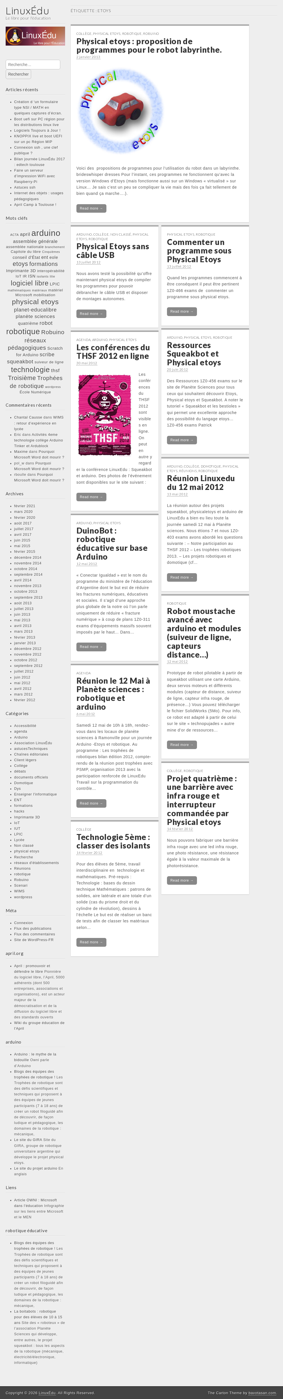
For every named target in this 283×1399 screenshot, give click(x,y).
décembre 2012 (28, 649)
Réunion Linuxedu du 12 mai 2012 (201, 482)
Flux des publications (33, 929)
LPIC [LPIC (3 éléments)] (55, 284)
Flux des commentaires (34, 934)
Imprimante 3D (27, 817)
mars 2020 (23, 512)
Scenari (21, 886)
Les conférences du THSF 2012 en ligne (113, 351)
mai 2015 (22, 546)
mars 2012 (23, 694)
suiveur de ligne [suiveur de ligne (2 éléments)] (49, 362)
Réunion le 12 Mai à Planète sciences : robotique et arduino (113, 693)
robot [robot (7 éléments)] (46, 323)
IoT (17, 823)
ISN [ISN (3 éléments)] (32, 276)
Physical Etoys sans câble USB (112, 250)
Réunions (22, 869)
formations (23, 806)
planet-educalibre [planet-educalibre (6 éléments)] (35, 310)
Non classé (24, 846)
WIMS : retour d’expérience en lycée (39, 423)
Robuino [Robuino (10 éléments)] (53, 332)
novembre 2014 (28, 563)
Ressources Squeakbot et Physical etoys (194, 353)
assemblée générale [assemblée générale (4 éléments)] (35, 241)
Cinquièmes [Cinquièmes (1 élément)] (51, 251)
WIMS (19, 891)
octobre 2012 (25, 660)
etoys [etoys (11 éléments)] (20, 264)
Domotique (23, 783)
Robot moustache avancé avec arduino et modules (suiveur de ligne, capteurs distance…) (204, 632)
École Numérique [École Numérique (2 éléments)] (35, 392)
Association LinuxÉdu (33, 743)
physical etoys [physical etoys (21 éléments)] (35, 302)
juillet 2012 (24, 671)
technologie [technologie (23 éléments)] (30, 370)
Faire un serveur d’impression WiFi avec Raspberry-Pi (34, 176)
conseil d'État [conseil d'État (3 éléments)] (26, 257)
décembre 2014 (28, 558)
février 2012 (24, 700)
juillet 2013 (24, 609)
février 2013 (24, 637)
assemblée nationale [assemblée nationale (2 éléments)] (25, 247)
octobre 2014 (25, 569)
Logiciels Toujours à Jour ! (37, 131)
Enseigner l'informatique (35, 794)
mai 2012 (22, 683)
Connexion (23, 923)
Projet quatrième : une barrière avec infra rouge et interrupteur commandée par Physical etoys (202, 800)
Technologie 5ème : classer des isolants (113, 841)
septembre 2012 (28, 666)
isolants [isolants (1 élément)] (43, 276)
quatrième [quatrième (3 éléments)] (28, 323)
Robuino (21, 880)
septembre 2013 (28, 598)
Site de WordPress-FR (34, 940)
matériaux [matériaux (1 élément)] (39, 290)
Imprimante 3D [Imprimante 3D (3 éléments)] (21, 270)
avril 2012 (23, 689)
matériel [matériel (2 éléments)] (55, 290)
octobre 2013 (25, 592)
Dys (17, 789)
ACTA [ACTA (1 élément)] (14, 234)
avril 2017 (23, 535)
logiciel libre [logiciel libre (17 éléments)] (30, 283)
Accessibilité (25, 726)
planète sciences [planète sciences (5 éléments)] (35, 316)
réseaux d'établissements (36, 863)
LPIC (18, 834)
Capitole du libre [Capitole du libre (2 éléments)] (26, 251)
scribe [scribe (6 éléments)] (47, 354)
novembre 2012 (28, 654)
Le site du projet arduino (35, 1168)
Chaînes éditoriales (31, 754)
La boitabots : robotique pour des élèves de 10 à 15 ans (38, 1317)
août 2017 (23, 523)
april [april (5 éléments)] (25, 234)
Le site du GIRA (28, 1140)
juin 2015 (22, 540)
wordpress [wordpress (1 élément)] (53, 387)
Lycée (19, 840)
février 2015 (24, 552)
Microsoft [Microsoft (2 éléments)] (23, 295)
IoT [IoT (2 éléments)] (19, 276)
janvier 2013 (25, 643)
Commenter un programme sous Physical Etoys (199, 250)
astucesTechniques (31, 749)
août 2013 (23, 603)
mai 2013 (22, 620)
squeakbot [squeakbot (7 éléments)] (20, 361)
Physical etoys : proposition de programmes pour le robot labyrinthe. (149, 45)
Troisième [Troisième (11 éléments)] (22, 378)
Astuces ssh (25, 187)
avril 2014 (23, 580)
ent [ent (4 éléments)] (44, 257)
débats (20, 771)
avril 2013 (23, 626)
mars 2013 (23, 632)
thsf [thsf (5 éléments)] (55, 370)
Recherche (23, 857)
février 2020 (24, 518)
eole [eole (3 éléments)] (54, 257)
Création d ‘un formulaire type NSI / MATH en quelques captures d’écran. (38, 107)
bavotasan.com (262, 1393)
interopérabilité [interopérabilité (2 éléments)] (51, 271)
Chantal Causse (28, 417)
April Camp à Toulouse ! (35, 205)
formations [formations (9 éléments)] (43, 264)
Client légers (25, 760)
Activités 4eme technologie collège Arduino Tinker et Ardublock (38, 440)
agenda (20, 731)
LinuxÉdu (28, 10)
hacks (19, 811)
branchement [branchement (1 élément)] (55, 247)
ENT (18, 800)
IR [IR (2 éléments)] (25, 276)
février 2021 (24, 506)
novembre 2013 (28, 586)
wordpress (23, 897)
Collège (21, 766)
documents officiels (31, 777)
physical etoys (26, 851)
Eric (17, 435)
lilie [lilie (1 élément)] (52, 276)
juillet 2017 (24, 529)
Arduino (21, 737)
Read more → (91, 208)
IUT (17, 829)
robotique (22, 874)
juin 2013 (22, 615)
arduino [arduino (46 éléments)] (46, 233)
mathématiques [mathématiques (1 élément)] (19, 290)
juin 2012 (22, 677)
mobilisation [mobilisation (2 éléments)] (44, 295)
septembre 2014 (28, 575)
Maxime (21, 452)
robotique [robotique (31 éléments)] (23, 331)
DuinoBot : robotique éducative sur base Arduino (112, 543)
